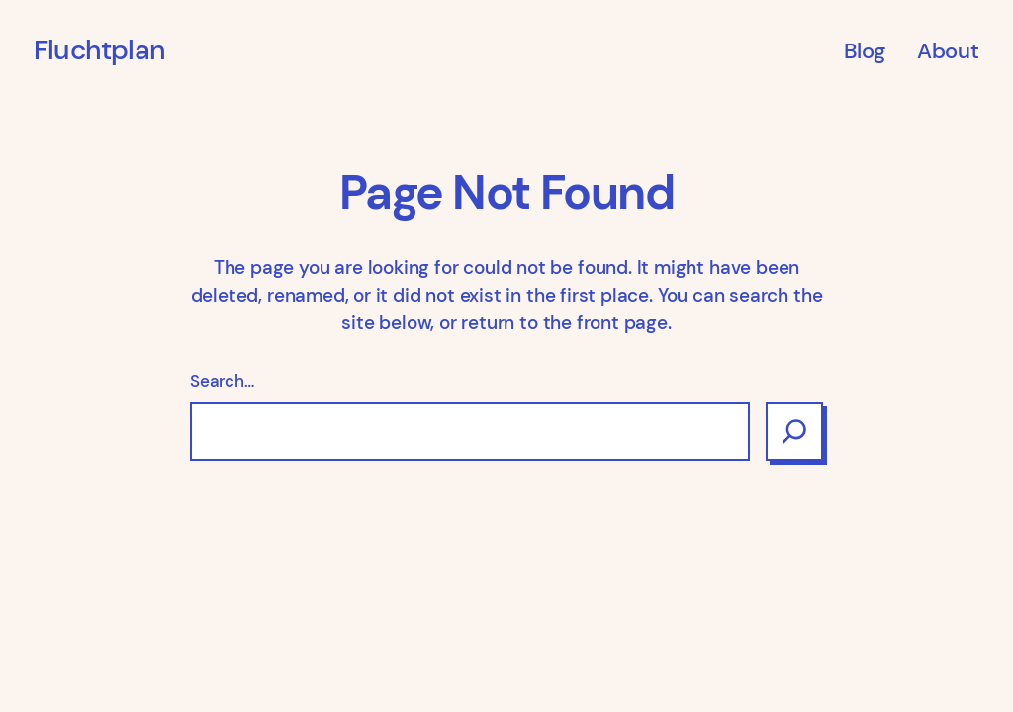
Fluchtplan (99, 50)
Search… (222, 381)
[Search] (794, 431)
